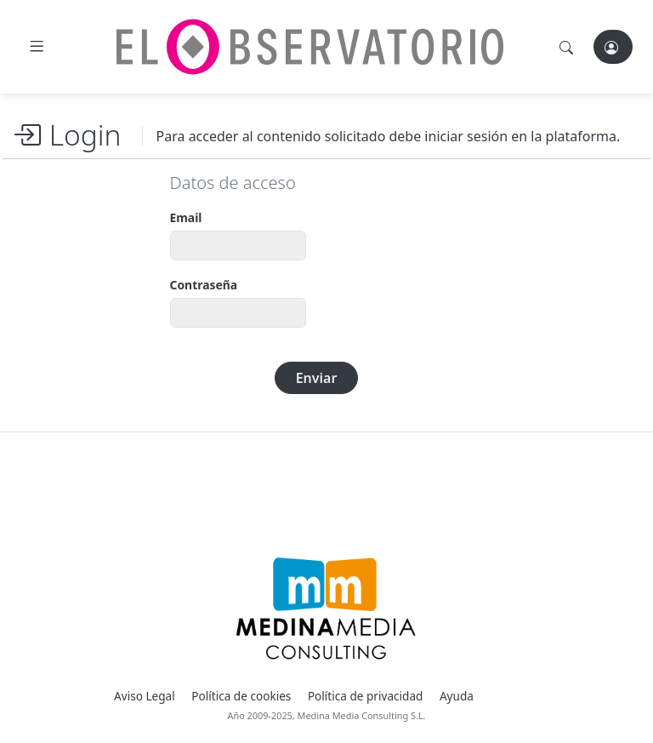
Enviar (317, 378)
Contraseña (204, 285)
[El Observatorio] (309, 47)
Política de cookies (241, 696)
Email (186, 217)
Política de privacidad (365, 696)
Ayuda (457, 696)
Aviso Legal (144, 696)
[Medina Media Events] (326, 608)
